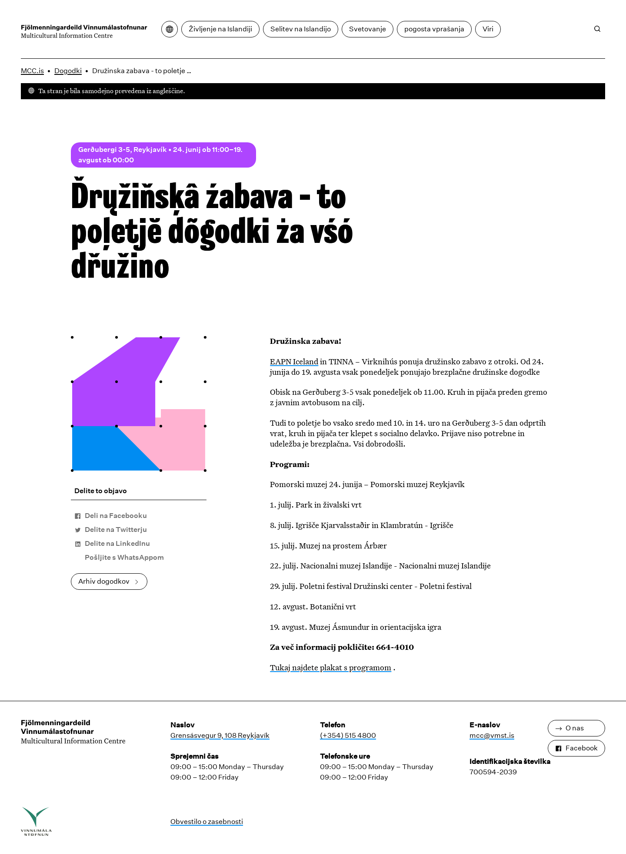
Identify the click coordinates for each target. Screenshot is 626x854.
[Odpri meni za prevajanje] (169, 29)
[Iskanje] (597, 29)
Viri (488, 29)
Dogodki (68, 71)
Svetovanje (367, 29)
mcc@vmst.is (492, 735)
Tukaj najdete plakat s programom (330, 667)
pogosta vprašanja (434, 29)
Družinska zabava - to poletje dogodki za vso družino (144, 71)
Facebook (576, 748)
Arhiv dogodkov (109, 581)
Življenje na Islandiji (220, 29)
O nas (569, 728)
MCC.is (32, 71)
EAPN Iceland (294, 361)
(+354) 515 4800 (348, 735)
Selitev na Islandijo (300, 29)
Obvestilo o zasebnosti (206, 821)
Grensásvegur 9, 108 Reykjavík (220, 735)
